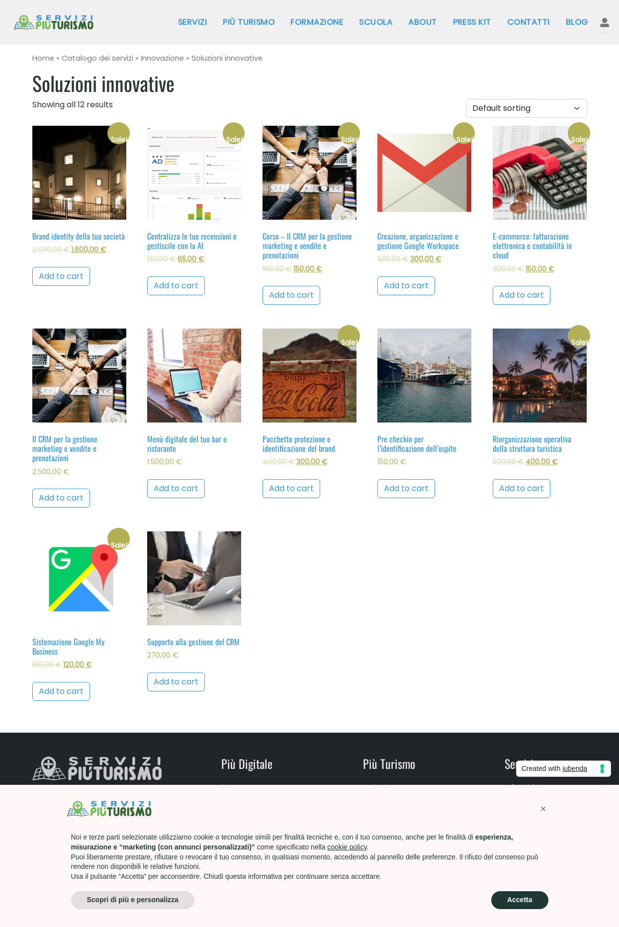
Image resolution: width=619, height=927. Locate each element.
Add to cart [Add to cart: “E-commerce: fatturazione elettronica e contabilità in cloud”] (521, 295)
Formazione (316, 22)
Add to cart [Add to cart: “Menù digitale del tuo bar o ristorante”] (176, 488)
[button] (543, 809)
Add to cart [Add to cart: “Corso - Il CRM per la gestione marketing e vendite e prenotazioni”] (291, 295)
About (422, 22)
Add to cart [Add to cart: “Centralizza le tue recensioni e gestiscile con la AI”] (176, 285)
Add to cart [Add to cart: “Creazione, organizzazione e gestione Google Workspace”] (406, 285)
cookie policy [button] (346, 847)
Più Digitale (246, 763)
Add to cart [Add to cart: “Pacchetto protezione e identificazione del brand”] (291, 488)
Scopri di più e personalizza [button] (132, 900)
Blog (577, 22)
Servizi (192, 22)
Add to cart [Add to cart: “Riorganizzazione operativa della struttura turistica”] (521, 488)
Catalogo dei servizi (97, 58)
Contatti (528, 22)
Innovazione (162, 58)
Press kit (472, 22)
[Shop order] (526, 108)
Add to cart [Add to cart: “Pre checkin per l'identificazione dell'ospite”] (406, 488)
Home (43, 58)
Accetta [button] (519, 900)
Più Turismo (248, 22)
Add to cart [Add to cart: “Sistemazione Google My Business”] (61, 691)
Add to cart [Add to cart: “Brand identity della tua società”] (61, 276)
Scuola (375, 22)
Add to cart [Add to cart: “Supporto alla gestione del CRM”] (176, 681)
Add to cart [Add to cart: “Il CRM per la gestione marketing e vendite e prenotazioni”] (61, 498)
